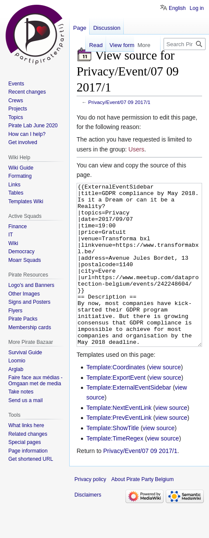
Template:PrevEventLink (118, 450)
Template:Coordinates (115, 399)
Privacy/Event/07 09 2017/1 (119, 102)
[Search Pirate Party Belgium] (185, 44)
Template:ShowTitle (112, 460)
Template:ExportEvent (115, 409)
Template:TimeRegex (114, 470)
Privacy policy (90, 512)
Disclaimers (87, 527)
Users (137, 149)
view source (165, 399)
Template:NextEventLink (118, 440)
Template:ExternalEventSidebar (128, 419)
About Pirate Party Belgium (142, 512)
